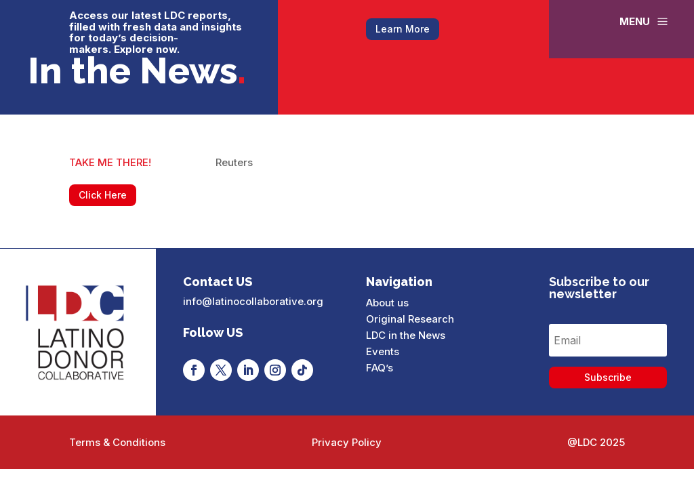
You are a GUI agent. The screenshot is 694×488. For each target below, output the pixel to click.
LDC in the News (405, 335)
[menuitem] (644, 21)
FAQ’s (379, 367)
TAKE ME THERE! (110, 162)
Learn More (402, 29)
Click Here (103, 195)
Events (382, 351)
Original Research (410, 318)
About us (387, 302)
